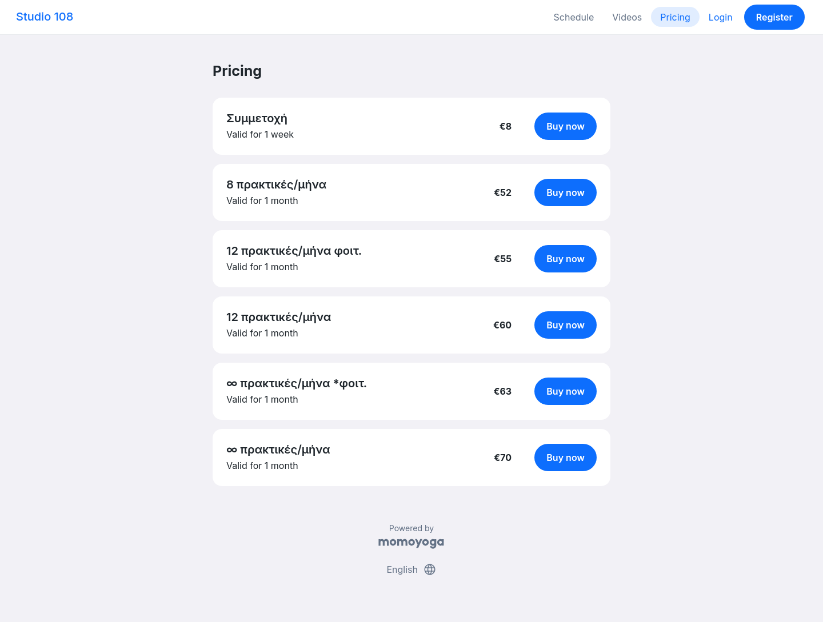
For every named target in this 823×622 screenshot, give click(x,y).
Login (721, 17)
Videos (627, 17)
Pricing (675, 17)
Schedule (574, 17)
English (411, 569)
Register (774, 17)
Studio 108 (44, 16)
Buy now (565, 126)
